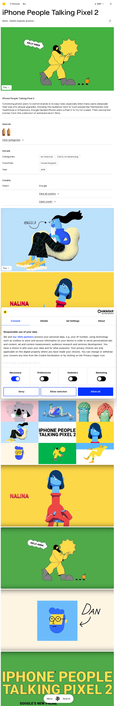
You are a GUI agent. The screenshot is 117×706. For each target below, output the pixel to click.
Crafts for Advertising (67, 157)
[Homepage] (57, 698)
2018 (43, 170)
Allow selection (58, 391)
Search (66, 698)
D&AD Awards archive (22, 21)
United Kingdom (48, 163)
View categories (13, 139)
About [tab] (101, 321)
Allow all (95, 391)
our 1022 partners (23, 336)
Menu (50, 698)
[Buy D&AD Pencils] (18, 3)
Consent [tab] (15, 321)
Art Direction (47, 157)
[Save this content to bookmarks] (110, 21)
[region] (57, 239)
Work (5, 21)
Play (6, 87)
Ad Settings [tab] (72, 321)
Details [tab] (44, 321)
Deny (21, 391)
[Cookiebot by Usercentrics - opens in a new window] (99, 312)
